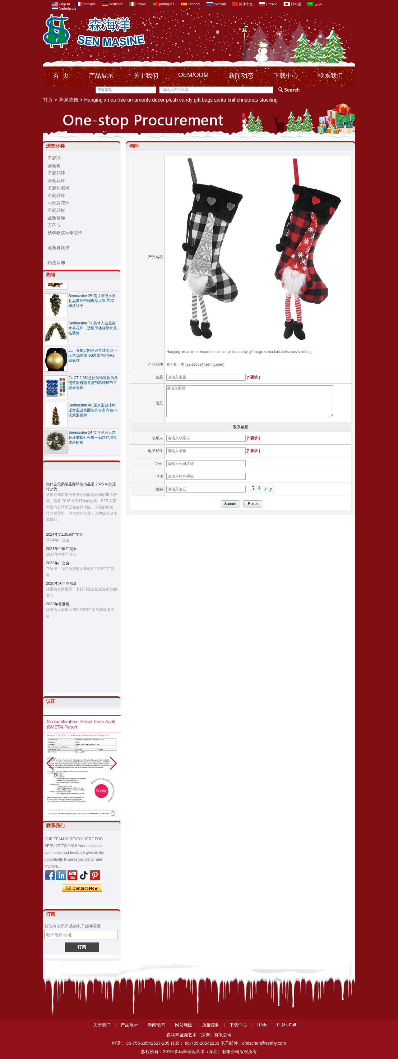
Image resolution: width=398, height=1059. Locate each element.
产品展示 (101, 75)
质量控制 (211, 1024)
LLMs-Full (286, 1024)
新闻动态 (241, 75)
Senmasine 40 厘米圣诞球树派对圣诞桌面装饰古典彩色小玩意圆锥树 (92, 413)
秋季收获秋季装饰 (65, 232)
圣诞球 (54, 158)
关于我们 (145, 75)
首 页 (61, 75)
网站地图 (183, 1024)
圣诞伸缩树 (58, 188)
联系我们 (330, 75)
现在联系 (82, 888)
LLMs (262, 1024)
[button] (113, 763)
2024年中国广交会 (61, 549)
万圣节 (54, 225)
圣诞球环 (56, 195)
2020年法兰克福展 (61, 583)
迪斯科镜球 (58, 247)
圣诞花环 (56, 173)
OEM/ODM (193, 74)
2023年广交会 (57, 563)
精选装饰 (56, 262)
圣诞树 (54, 165)
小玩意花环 (58, 202)
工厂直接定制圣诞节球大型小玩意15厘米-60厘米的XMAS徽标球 (92, 358)
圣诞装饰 (68, 100)
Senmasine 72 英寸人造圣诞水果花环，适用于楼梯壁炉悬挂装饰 (92, 331)
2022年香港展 (57, 604)
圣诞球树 (56, 210)
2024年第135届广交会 (64, 534)
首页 (48, 100)
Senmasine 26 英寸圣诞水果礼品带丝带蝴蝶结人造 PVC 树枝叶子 (92, 303)
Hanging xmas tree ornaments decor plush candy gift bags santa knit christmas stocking (239, 352)
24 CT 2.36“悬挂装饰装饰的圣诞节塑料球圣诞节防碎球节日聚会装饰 (93, 385)
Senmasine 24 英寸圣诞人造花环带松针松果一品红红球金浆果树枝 (92, 440)
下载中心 (285, 75)
